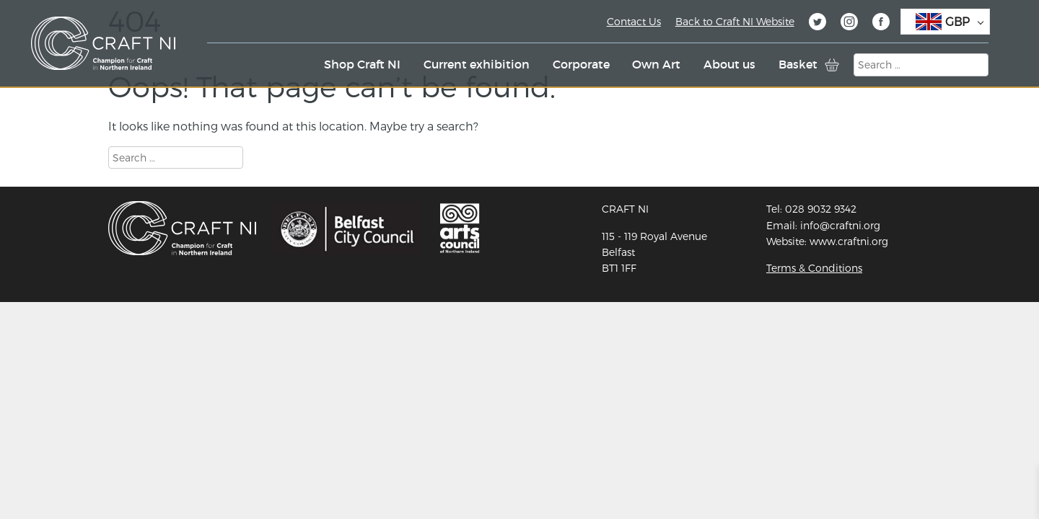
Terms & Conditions (814, 268)
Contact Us (634, 21)
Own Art (656, 64)
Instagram (849, 24)
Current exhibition (477, 64)
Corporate (581, 64)
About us (729, 64)
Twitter (817, 24)
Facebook (881, 24)
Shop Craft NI (362, 64)
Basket (798, 64)
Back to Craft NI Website (734, 21)
